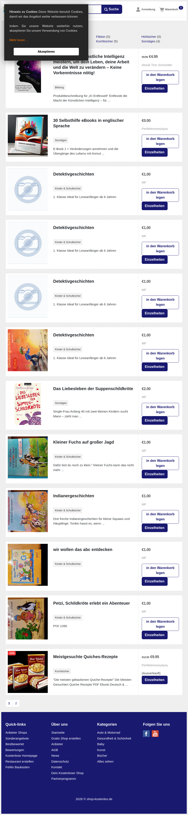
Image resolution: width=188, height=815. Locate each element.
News (55, 755)
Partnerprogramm (63, 778)
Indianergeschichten (73, 495)
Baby (100, 744)
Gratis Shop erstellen (66, 738)
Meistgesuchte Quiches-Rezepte (85, 656)
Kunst (101, 750)
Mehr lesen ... (18, 40)
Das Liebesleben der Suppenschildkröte (93, 388)
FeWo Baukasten (17, 767)
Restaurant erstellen (19, 761)
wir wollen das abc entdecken (82, 549)
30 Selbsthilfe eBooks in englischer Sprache (88, 123)
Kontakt (56, 767)
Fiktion (100, 36)
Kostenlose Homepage (21, 755)
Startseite (58, 732)
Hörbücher (149, 36)
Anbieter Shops (16, 732)
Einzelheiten (154, 88)
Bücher (102, 755)
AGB (54, 750)
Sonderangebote (17, 738)
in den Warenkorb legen (160, 77)
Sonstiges (148, 41)
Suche (111, 9)
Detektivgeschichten (73, 174)
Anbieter (57, 744)
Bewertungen (14, 750)
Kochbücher (104, 41)
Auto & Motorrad (108, 732)
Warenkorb (169, 9)
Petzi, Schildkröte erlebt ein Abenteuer (91, 603)
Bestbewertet (14, 744)
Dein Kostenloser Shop (67, 773)
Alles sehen (105, 761)
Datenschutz (60, 761)
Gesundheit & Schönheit (114, 738)
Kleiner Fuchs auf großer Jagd (83, 442)
